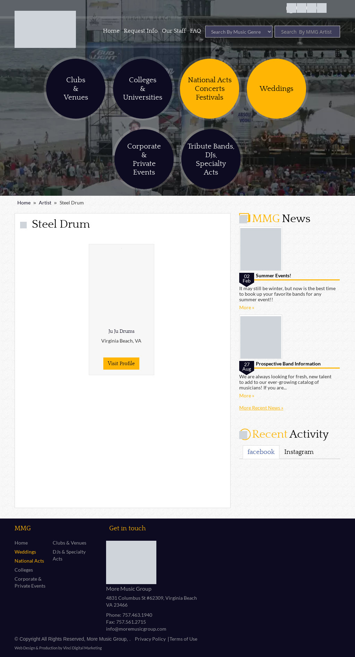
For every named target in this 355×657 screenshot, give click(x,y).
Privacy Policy (150, 639)
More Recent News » (261, 408)
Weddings (25, 552)
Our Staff (174, 30)
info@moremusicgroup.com (136, 629)
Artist (45, 202)
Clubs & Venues (69, 543)
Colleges (24, 570)
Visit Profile (121, 364)
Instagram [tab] (299, 452)
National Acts (29, 561)
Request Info (141, 30)
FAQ (195, 30)
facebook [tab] (261, 452)
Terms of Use (183, 639)
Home (111, 30)
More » (246, 307)
